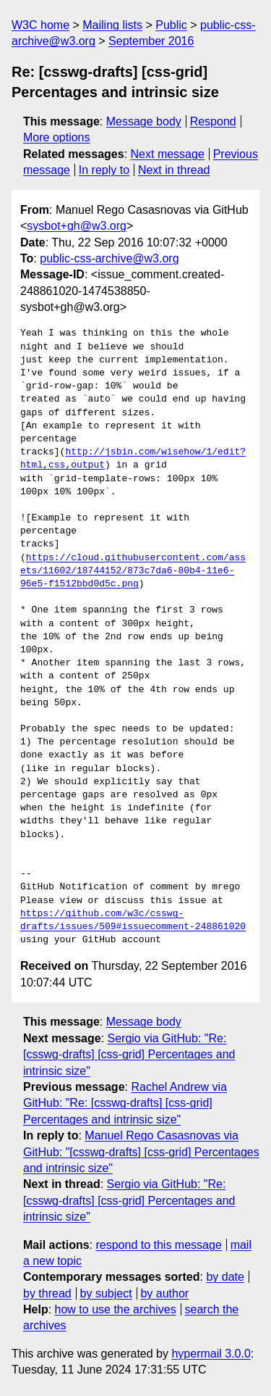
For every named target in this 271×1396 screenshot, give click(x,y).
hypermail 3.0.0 (210, 1353)
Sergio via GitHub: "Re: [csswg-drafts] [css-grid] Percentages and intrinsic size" (129, 1054)
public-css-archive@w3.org (109, 258)
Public (171, 25)
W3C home (40, 25)
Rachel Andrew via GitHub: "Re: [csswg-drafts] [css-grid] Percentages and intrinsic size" (125, 1103)
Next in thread (174, 170)
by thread (47, 1293)
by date (225, 1277)
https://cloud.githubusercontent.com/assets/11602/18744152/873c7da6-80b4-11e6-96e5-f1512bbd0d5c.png (133, 571)
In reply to (104, 170)
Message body (143, 121)
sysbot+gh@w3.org (76, 226)
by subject (106, 1293)
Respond (213, 121)
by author (164, 1293)
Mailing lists (112, 25)
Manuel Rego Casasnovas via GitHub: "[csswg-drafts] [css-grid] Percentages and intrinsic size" (141, 1151)
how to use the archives (115, 1309)
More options (56, 137)
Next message (168, 154)
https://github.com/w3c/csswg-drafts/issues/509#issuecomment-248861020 (133, 920)
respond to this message (158, 1245)
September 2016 (151, 41)
